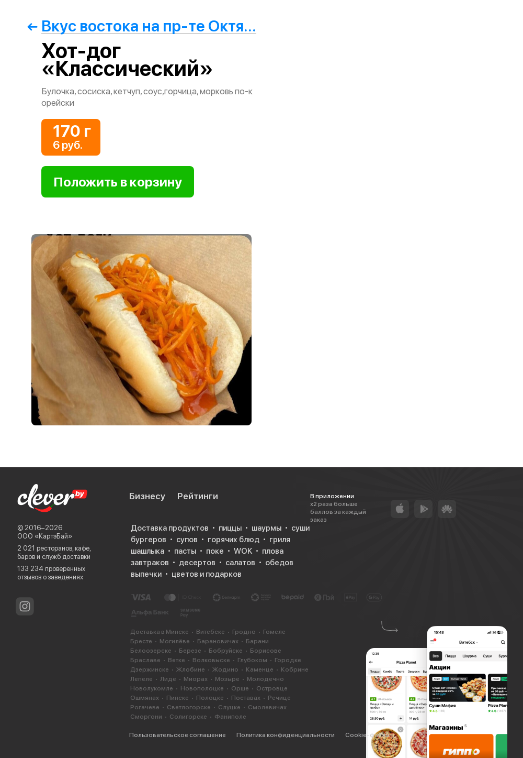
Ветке (176, 660)
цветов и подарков (207, 574)
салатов (240, 562)
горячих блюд (233, 539)
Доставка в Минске (159, 631)
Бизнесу (147, 496)
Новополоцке (202, 688)
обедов (279, 562)
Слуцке (229, 707)
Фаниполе (230, 716)
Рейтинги (197, 496)
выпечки (146, 574)
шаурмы (266, 528)
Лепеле (141, 679)
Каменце (260, 669)
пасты (185, 551)
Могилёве (175, 641)
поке (215, 551)
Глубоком (252, 660)
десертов (197, 562)
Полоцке (210, 697)
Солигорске (188, 716)
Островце (272, 688)
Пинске (177, 697)
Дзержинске (149, 669)
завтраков (150, 562)
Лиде (168, 679)
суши (300, 528)
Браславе (145, 660)
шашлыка (147, 551)
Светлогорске (189, 707)
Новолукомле (151, 688)
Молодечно (265, 679)
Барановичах (217, 641)
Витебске (210, 631)
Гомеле (274, 631)
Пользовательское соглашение (177, 735)
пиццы (230, 528)
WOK (243, 551)
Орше (240, 688)
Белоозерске (151, 650)
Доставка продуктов (170, 528)
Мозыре (227, 679)
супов (187, 539)
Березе (190, 650)
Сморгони (146, 716)
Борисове (265, 650)
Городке (288, 660)
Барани (257, 641)
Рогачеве (145, 707)
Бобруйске (226, 650)
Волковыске (211, 660)
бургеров (148, 539)
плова (272, 551)
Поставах (245, 697)
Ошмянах (144, 697)
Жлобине (190, 669)
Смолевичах (267, 707)
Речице (279, 697)
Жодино (225, 669)
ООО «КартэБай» (44, 536)
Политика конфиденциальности (285, 735)
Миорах (196, 679)
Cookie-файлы (367, 735)
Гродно (244, 631)
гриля (279, 539)
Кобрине (295, 669)
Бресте (141, 641)
